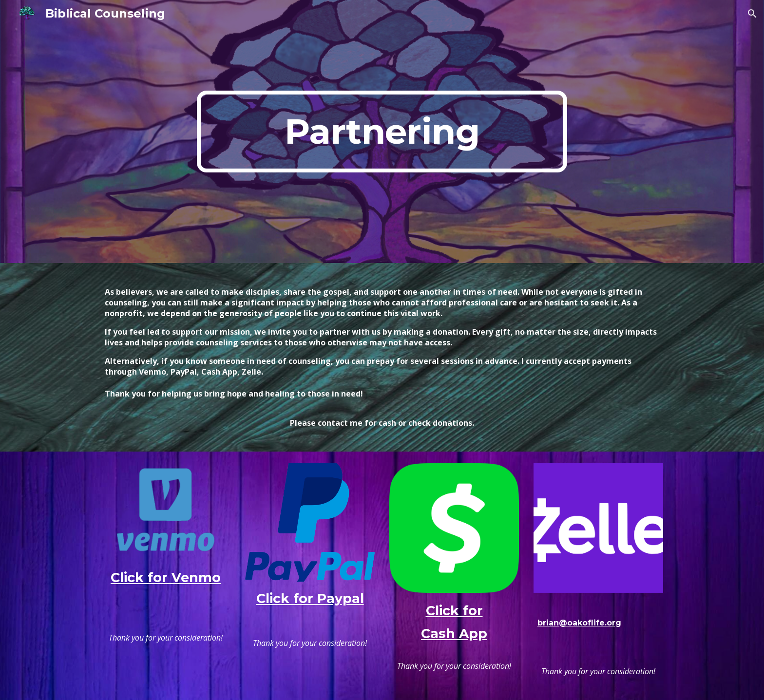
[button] (752, 13)
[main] (382, 131)
